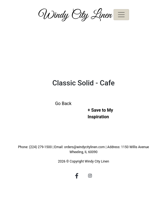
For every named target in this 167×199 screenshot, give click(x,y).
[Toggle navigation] (121, 14)
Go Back (63, 103)
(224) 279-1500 (40, 147)
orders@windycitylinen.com (84, 147)
